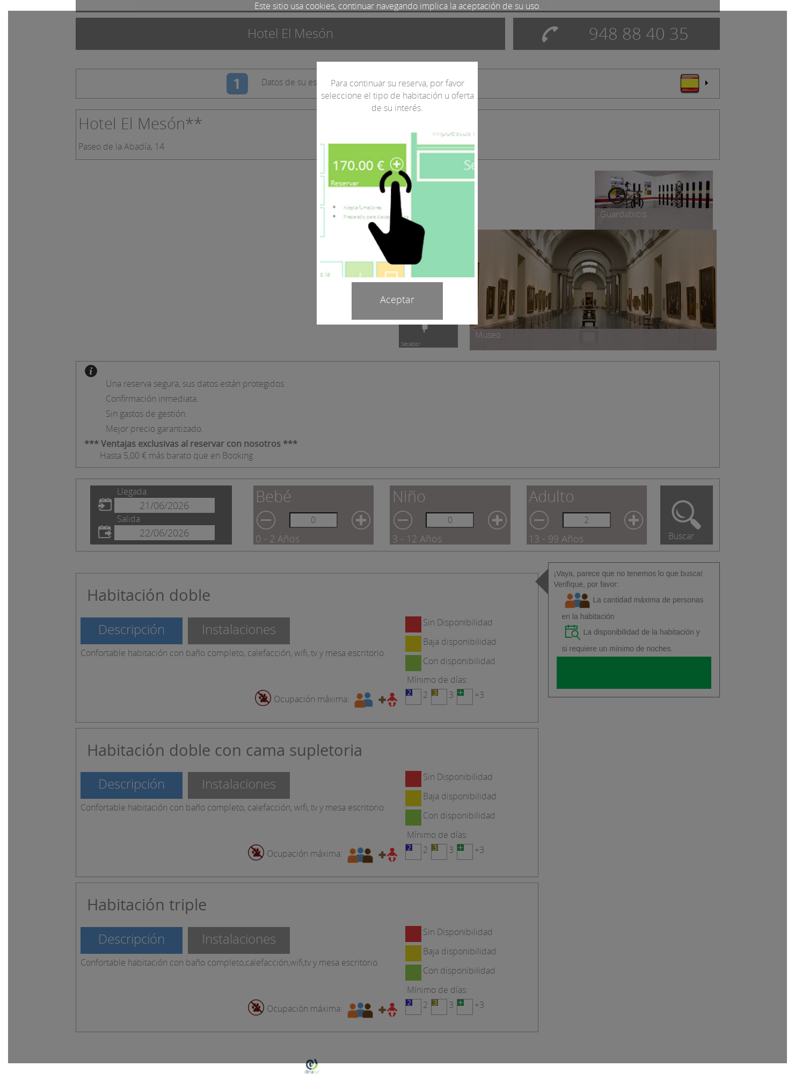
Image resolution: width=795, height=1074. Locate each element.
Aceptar (397, 299)
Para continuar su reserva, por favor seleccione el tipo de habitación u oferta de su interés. (397, 95)
